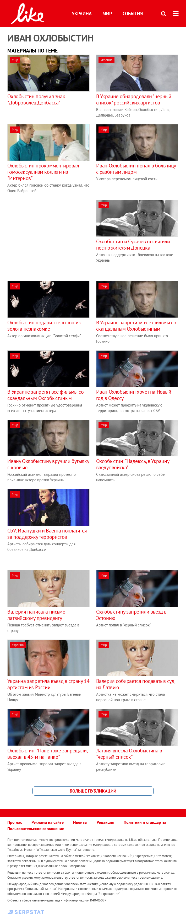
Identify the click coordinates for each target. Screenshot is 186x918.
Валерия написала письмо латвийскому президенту (36, 614)
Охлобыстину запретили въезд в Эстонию (131, 614)
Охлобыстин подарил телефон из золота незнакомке (43, 325)
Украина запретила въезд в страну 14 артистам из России (48, 684)
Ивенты (80, 822)
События (133, 13)
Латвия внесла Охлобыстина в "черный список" (129, 753)
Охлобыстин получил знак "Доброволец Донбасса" (36, 99)
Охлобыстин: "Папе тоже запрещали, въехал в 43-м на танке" (47, 753)
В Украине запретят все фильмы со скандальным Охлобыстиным (45, 395)
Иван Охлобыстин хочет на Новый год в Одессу (133, 395)
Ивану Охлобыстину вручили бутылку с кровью (48, 464)
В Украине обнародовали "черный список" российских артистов (133, 99)
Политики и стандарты (145, 822)
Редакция (105, 822)
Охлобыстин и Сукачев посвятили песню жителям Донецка (133, 244)
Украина (82, 13)
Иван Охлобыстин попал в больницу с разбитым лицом (136, 168)
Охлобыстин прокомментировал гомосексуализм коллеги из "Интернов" (43, 172)
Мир (107, 13)
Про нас (14, 822)
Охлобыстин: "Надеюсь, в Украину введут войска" (132, 464)
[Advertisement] (51, 236)
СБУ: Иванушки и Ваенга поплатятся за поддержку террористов (47, 533)
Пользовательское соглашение (35, 828)
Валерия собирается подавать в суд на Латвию (135, 684)
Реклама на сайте (47, 822)
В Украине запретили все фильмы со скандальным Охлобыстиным (136, 325)
